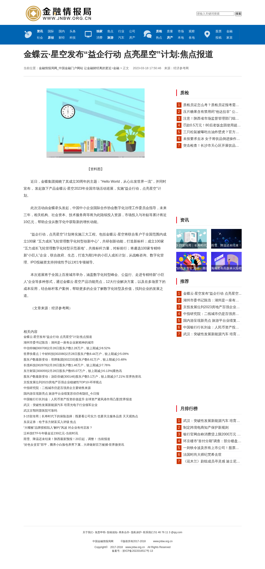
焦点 (110, 31)
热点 (159, 37)
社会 (40, 37)
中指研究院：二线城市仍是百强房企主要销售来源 (57, 388)
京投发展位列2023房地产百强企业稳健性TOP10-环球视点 (63, 382)
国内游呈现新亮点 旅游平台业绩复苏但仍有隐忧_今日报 (61, 393)
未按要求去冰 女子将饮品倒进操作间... (213, 139)
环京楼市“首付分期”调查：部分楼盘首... (213, 441)
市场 (181, 31)
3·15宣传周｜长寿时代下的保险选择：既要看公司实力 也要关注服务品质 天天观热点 (81, 416)
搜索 (238, 13)
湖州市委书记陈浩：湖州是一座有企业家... (216, 300)
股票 (218, 31)
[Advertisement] (94, 459)
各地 (192, 37)
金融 (229, 31)
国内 (62, 31)
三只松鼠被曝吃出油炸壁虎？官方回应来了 (216, 132)
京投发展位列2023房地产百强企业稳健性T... (217, 307)
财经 (62, 37)
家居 (229, 37)
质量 (170, 31)
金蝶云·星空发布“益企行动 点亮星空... (212, 293)
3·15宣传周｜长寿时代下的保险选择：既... (205, 245)
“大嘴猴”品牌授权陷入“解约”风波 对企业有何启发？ (58, 427)
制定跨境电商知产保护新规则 (206, 427)
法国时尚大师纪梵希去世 (202, 454)
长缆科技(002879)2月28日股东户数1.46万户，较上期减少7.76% (67, 365)
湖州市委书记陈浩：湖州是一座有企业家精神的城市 (59, 342)
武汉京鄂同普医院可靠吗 (40, 410)
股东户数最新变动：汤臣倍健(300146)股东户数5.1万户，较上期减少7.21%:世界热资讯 (82, 376)
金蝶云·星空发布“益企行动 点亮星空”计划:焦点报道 (58, 337)
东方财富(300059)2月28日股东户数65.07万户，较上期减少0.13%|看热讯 (73, 371)
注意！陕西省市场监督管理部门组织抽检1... (217, 118)
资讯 (184, 220)
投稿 (218, 37)
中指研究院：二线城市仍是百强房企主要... (216, 314)
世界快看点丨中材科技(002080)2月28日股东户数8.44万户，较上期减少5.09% (76, 354)
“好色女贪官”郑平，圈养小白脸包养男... (203, 268)
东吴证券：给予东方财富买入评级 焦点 (50, 422)
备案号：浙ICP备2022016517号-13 (132, 550)
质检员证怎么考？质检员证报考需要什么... (216, 105)
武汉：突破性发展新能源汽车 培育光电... (214, 334)
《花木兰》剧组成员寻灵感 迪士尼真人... (214, 461)
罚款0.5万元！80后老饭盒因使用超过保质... (217, 125)
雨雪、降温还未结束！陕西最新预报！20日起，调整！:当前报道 (67, 439)
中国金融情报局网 (102, 541)
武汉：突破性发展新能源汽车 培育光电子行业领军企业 (61, 405)
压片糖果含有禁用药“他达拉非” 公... (210, 111)
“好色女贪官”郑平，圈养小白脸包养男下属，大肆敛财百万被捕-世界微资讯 (74, 444)
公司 (132, 31)
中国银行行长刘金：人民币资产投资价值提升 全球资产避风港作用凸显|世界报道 (78, 399)
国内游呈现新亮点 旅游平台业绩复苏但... (214, 320)
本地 (181, 37)
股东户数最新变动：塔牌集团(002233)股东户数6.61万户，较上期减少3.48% (75, 359)
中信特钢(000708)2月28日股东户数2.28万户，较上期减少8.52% (67, 348)
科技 (73, 37)
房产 (132, 37)
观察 (192, 31)
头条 (73, 31)
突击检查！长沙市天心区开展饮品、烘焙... (216, 145)
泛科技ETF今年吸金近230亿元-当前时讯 (51, 433)
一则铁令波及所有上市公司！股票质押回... (216, 448)
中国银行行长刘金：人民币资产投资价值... (216, 327)
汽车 (121, 37)
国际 (51, 31)
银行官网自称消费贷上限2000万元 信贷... (215, 434)
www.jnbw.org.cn (163, 541)
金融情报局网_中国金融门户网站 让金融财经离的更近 (75, 68)
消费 (99, 37)
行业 (121, 31)
